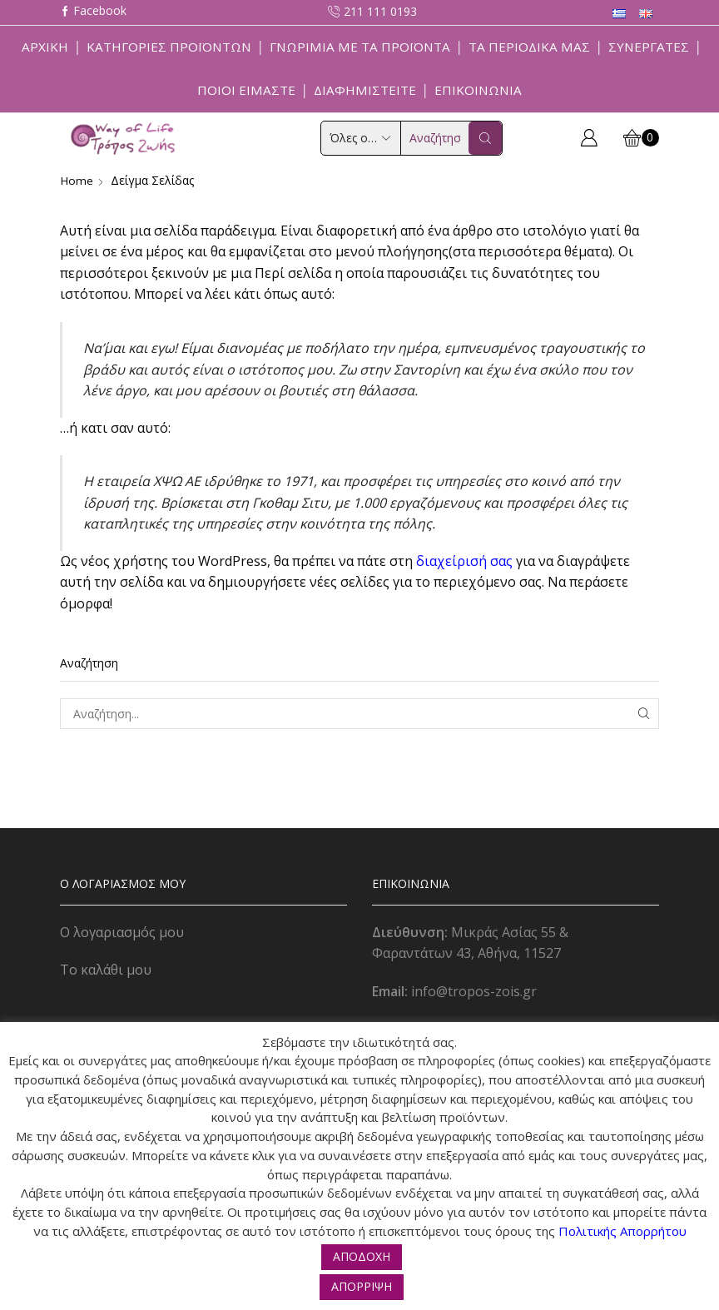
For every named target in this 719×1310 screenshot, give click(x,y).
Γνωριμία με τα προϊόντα (360, 46)
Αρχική (45, 46)
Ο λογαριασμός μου (122, 931)
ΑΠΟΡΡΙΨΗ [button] (361, 1286)
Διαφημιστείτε (365, 90)
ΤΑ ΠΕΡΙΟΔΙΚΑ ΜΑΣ (529, 46)
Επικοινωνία (478, 90)
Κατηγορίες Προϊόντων (169, 46)
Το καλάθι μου (105, 969)
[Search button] (485, 138)
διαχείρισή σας (464, 561)
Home (77, 180)
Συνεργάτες (648, 46)
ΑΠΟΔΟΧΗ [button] (361, 1256)
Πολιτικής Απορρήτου (622, 1231)
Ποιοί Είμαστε (246, 90)
